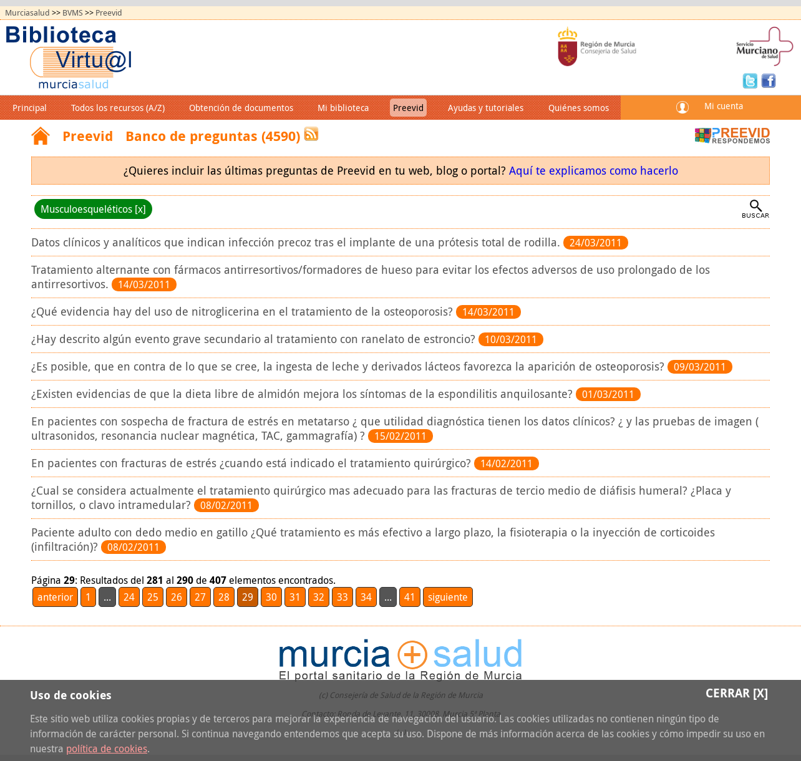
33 (342, 597)
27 (200, 597)
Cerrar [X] (737, 692)
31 (295, 597)
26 (176, 597)
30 (271, 597)
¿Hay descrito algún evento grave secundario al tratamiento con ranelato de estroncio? (254, 339)
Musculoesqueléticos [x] (93, 209)
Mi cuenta (723, 106)
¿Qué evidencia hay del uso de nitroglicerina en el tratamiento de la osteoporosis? (243, 311)
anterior (55, 597)
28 (224, 597)
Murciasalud (27, 12)
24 (129, 597)
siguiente (448, 597)
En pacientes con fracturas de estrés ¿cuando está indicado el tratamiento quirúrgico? (252, 463)
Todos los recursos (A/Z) (118, 108)
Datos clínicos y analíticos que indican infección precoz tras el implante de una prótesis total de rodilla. (297, 242)
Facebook (768, 80)
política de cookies (106, 748)
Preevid (108, 12)
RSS (311, 134)
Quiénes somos (578, 108)
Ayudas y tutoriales (485, 108)
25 (152, 597)
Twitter (751, 80)
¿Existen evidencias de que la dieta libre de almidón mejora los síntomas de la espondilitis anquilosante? (303, 394)
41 (409, 597)
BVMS (72, 12)
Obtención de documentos (241, 108)
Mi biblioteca (343, 108)
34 (366, 597)
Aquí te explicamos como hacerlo (593, 170)
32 (318, 597)
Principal (29, 108)
